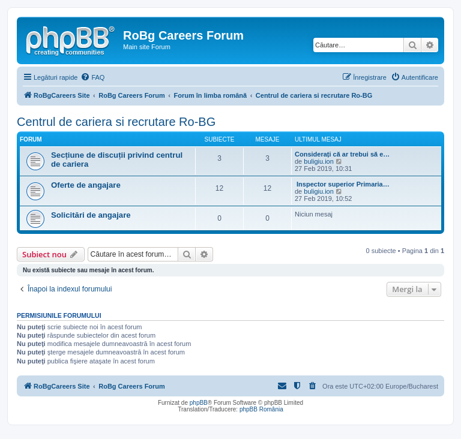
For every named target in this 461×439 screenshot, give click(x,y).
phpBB (199, 402)
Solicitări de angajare (91, 215)
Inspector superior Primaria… (342, 184)
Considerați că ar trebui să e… (342, 154)
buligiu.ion (319, 161)
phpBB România (261, 409)
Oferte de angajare (86, 185)
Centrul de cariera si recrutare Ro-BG (116, 121)
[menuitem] (92, 77)
